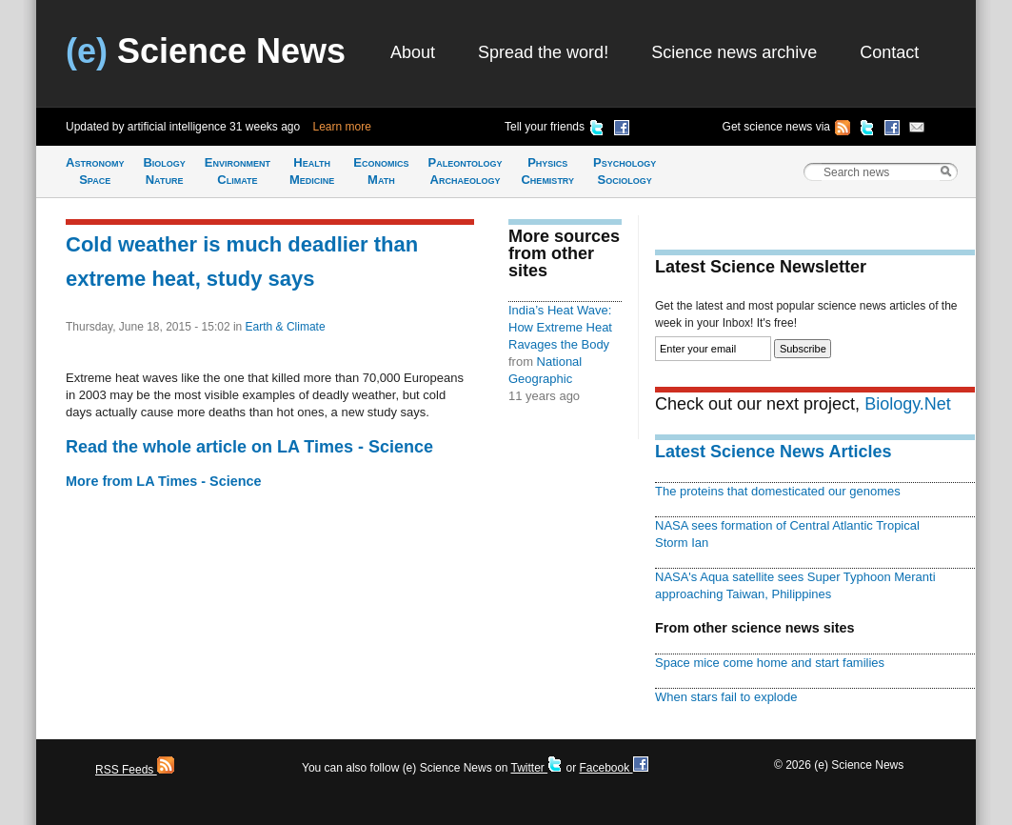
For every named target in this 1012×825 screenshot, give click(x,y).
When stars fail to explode (726, 697)
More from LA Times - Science (164, 481)
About (412, 52)
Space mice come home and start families (769, 662)
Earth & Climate (286, 326)
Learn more (342, 126)
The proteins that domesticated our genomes (778, 491)
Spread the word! (543, 52)
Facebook (613, 768)
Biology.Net (907, 403)
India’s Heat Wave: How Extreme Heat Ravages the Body (560, 327)
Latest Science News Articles (773, 451)
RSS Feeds (134, 769)
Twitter (536, 768)
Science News (206, 50)
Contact (889, 52)
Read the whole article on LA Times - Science (249, 446)
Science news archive (734, 52)
